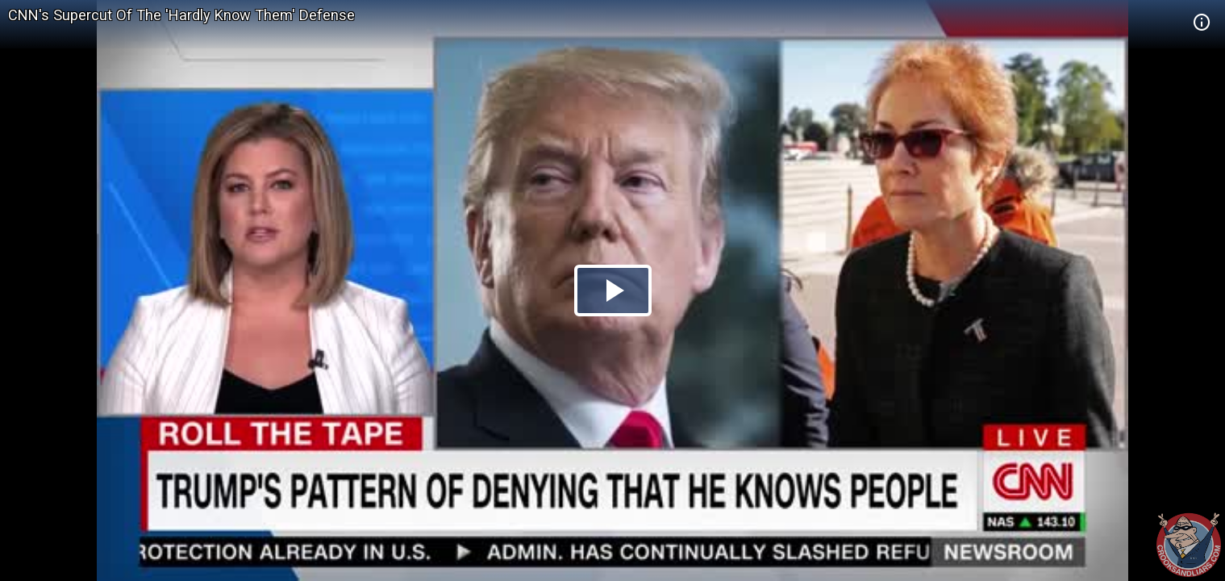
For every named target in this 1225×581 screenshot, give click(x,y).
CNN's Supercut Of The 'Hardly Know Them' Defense (181, 14)
